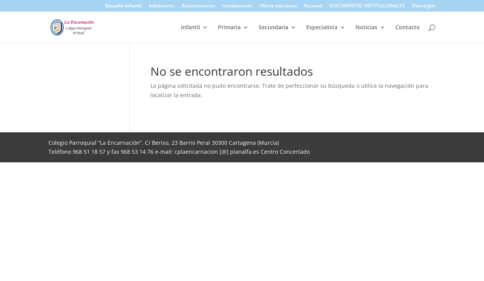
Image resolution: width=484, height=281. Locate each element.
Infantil (190, 28)
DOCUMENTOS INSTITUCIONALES (367, 6)
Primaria (229, 28)
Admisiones (162, 6)
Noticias (366, 28)
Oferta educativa (278, 6)
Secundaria (273, 28)
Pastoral (313, 6)
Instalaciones (237, 6)
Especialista (322, 28)
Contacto (407, 28)
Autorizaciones (198, 6)
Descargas (424, 6)
